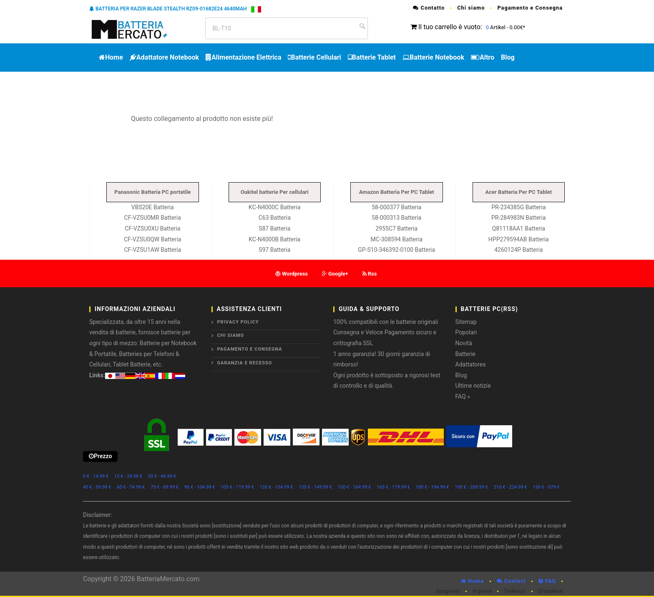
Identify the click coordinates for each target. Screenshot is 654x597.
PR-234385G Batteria (518, 207)
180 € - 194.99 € (432, 487)
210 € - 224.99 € (510, 487)
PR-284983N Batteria (518, 217)
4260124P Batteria (518, 249)
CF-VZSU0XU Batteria (152, 228)
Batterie (465, 354)
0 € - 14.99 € (95, 476)
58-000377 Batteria (396, 207)
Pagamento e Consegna (530, 8)
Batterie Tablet (372, 57)
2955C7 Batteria (396, 228)
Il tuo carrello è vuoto (449, 27)
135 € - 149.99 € (315, 487)
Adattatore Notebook (164, 57)
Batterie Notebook (433, 57)
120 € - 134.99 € (276, 487)
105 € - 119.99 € (237, 487)
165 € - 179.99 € (393, 487)
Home (111, 57)
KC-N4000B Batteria (274, 239)
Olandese (550, 591)
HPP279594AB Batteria (518, 239)
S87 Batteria (274, 228)
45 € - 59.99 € (97, 487)
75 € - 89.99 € (165, 487)
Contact (511, 581)
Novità (463, 343)
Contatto (429, 8)
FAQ (547, 581)
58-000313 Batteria (396, 217)
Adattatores (470, 364)
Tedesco (515, 591)
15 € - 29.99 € (128, 476)
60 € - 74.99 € (131, 487)
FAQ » (462, 396)
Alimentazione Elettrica (243, 57)
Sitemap (466, 322)
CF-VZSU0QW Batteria (152, 239)
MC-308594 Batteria (396, 239)
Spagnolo (448, 591)
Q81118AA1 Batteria (518, 228)
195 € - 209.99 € (471, 487)
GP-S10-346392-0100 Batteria (396, 249)
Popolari (466, 332)
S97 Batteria (274, 249)
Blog (508, 57)
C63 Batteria (275, 217)
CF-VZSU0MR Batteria (152, 217)
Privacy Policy (238, 322)
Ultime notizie (473, 385)
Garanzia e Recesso (244, 363)
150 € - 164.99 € (354, 487)
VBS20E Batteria (152, 207)
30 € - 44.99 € (162, 476)
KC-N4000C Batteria (274, 207)
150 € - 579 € (546, 487)
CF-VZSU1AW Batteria (152, 249)
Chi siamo (471, 8)
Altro (482, 57)
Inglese (482, 591)
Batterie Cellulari (314, 57)
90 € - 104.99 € (199, 487)
